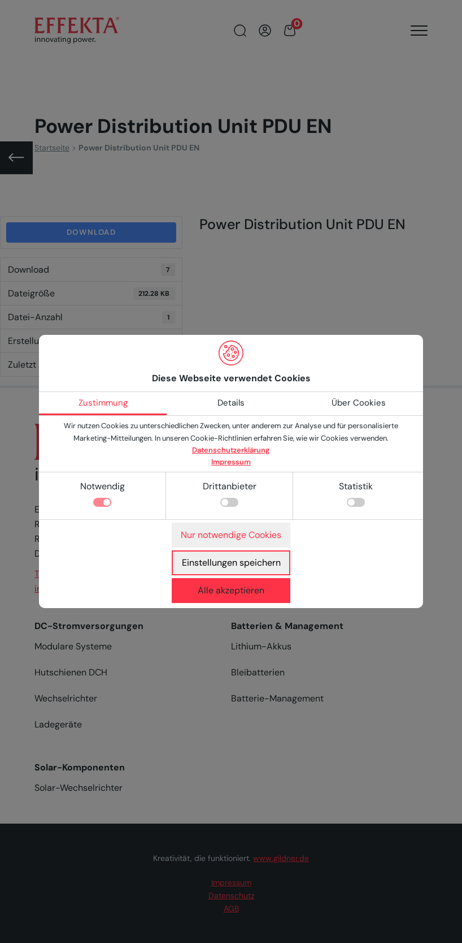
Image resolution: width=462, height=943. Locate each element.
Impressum (231, 462)
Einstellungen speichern (231, 563)
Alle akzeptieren (231, 590)
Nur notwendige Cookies (231, 535)
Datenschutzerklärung (231, 450)
